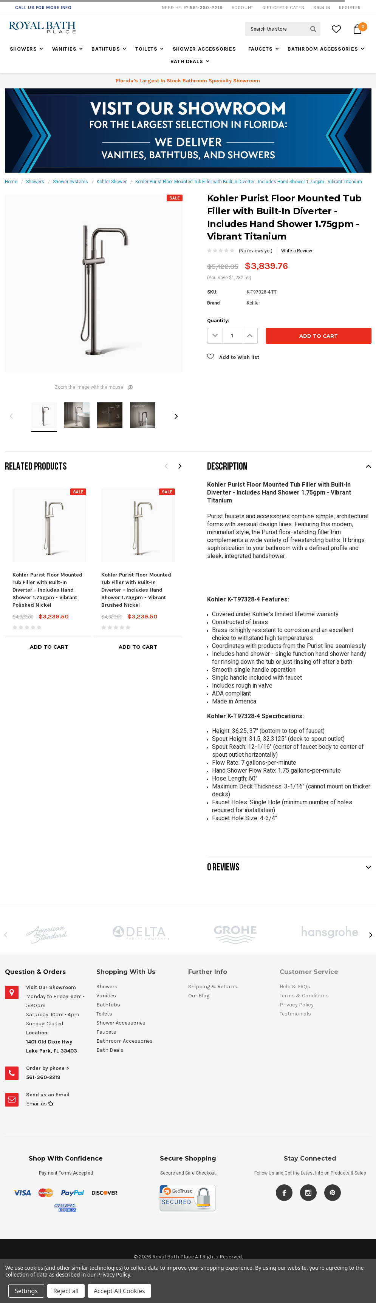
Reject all (66, 1291)
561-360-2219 (43, 1077)
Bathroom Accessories (323, 49)
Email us (39, 1104)
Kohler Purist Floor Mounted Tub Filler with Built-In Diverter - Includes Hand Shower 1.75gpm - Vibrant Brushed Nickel (136, 590)
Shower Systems (70, 181)
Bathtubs (105, 49)
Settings (26, 1291)
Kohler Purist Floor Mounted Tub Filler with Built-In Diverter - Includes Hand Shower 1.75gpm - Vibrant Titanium (248, 181)
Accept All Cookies (119, 1291)
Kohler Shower (112, 181)
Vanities (64, 49)
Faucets (260, 49)
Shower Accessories (204, 49)
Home (11, 181)
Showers (23, 49)
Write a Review (296, 250)
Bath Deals (186, 61)
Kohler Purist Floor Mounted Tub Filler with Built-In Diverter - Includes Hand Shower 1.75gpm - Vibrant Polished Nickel (47, 590)
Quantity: (218, 320)
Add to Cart (49, 647)
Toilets (146, 49)
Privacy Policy (113, 1274)
